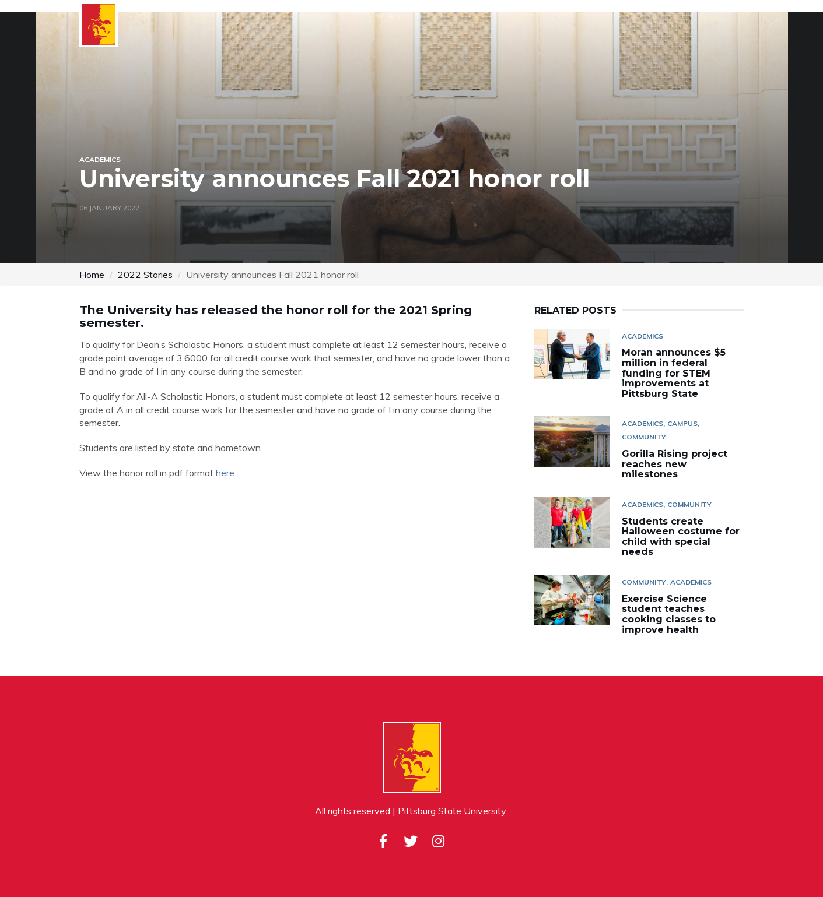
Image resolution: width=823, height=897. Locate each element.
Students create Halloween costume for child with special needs (681, 537)
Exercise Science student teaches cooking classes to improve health (669, 614)
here (225, 473)
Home (91, 274)
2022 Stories (145, 274)
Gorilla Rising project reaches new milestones (674, 464)
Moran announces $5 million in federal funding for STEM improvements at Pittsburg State (674, 373)
